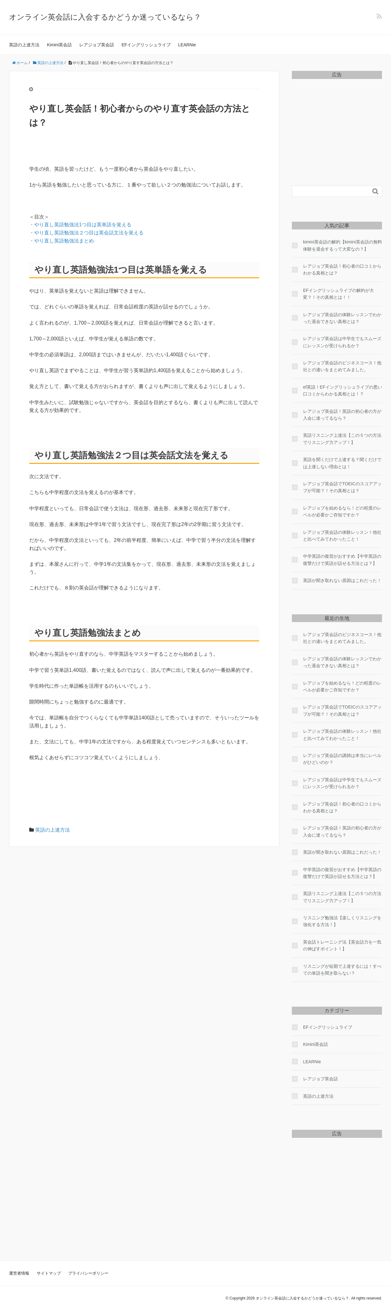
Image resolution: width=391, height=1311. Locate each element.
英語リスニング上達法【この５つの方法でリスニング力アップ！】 (342, 439)
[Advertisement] (337, 122)
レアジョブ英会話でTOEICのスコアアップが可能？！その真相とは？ (342, 487)
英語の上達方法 (24, 44)
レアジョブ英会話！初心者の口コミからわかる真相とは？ (342, 269)
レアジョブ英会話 (96, 44)
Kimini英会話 (59, 44)
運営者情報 (19, 1273)
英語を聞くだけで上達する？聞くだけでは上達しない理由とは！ (342, 463)
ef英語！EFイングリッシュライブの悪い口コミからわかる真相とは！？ (342, 390)
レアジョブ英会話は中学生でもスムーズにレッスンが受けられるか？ (342, 342)
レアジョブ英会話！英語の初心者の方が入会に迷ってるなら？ (342, 415)
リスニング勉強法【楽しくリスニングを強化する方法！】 (342, 921)
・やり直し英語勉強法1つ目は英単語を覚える (80, 224)
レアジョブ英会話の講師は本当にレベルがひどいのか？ (342, 759)
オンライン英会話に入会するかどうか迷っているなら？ (105, 17)
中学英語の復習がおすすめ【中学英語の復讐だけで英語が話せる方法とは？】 (342, 559)
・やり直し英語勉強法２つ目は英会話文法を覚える (86, 232)
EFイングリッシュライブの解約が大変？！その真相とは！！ (338, 294)
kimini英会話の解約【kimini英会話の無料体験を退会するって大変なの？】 (342, 245)
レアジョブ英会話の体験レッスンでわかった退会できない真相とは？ (342, 318)
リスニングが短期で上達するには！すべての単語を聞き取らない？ (342, 970)
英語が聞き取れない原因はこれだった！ (342, 580)
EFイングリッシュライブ (146, 44)
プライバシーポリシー (88, 1273)
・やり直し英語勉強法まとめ (61, 240)
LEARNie (187, 44)
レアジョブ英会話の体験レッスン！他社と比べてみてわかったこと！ (342, 536)
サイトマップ (49, 1273)
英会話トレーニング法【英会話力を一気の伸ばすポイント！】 (342, 945)
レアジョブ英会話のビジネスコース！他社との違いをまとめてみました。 (342, 366)
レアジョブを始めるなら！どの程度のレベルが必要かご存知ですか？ (342, 511)
